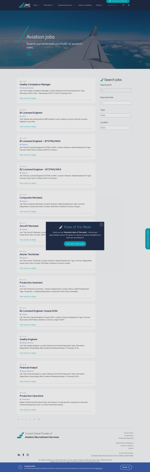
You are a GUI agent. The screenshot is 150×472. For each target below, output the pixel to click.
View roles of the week (75, 244)
